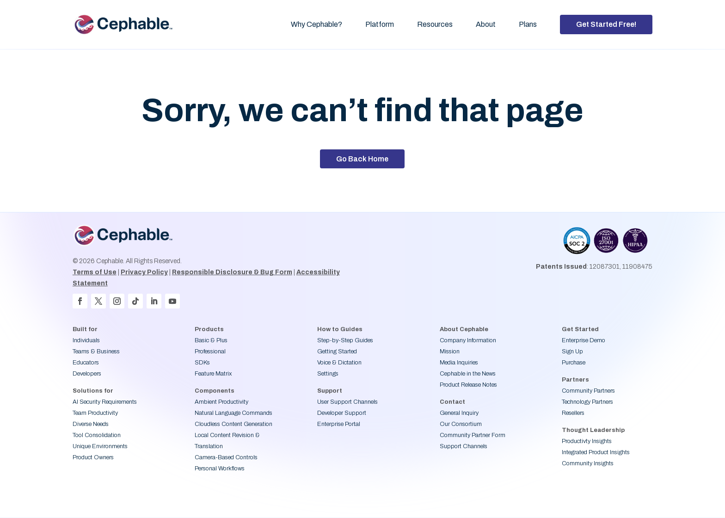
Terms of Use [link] (95, 272)
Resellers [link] (573, 413)
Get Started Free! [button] (606, 24)
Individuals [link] (86, 340)
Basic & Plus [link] (211, 340)
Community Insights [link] (588, 463)
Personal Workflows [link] (220, 468)
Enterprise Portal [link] (338, 424)
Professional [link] (210, 351)
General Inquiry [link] (459, 413)
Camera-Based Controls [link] (226, 457)
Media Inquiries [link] (459, 362)
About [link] (486, 24)
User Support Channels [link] (347, 402)
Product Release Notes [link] (468, 385)
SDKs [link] (202, 362)
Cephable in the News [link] (468, 373)
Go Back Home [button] (362, 159)
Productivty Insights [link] (587, 441)
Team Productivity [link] (95, 413)
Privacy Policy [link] (144, 272)
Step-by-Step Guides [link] (345, 340)
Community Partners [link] (588, 391)
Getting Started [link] (337, 351)
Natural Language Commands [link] (233, 413)
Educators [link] (86, 362)
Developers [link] (87, 373)
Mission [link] (450, 351)
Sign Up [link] (572, 351)
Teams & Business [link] (96, 351)
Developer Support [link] (341, 413)
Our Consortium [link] (461, 424)
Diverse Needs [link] (91, 424)
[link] (129, 24)
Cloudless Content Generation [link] (233, 424)
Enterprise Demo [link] (583, 340)
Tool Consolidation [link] (97, 435)
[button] (80, 301)
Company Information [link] (468, 340)
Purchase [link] (573, 362)
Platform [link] (379, 24)
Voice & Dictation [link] (339, 362)
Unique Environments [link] (100, 446)
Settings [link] (327, 373)
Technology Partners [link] (587, 402)
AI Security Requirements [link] (105, 402)
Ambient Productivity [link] (221, 402)
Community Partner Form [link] (472, 435)
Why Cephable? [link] (316, 24)
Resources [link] (435, 24)
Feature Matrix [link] (213, 373)
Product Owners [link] (93, 457)
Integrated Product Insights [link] (596, 452)
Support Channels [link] (463, 446)
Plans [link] (528, 24)
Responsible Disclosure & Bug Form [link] (232, 272)
